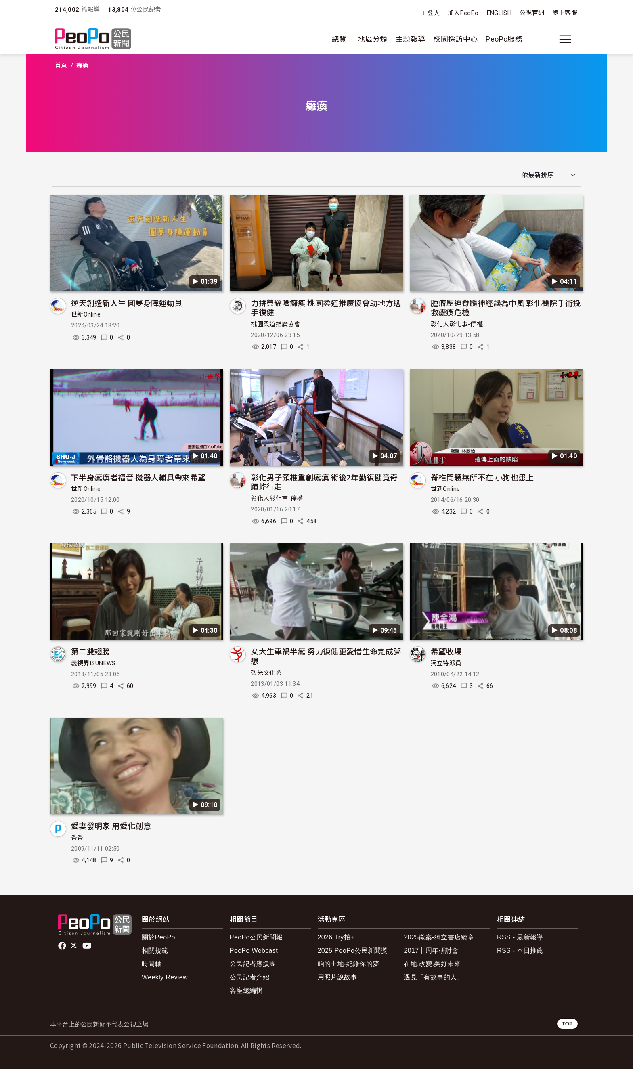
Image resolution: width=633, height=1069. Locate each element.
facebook (62, 946)
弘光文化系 (266, 673)
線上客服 (565, 13)
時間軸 (151, 963)
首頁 (61, 65)
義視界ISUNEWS (93, 663)
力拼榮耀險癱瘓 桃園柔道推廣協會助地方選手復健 (326, 307)
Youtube (87, 946)
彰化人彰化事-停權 (457, 324)
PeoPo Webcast (254, 950)
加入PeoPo (463, 13)
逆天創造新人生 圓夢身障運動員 (126, 302)
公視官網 (532, 13)
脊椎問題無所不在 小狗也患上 (482, 477)
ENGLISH (499, 13)
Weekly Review (165, 977)
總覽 (339, 39)
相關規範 (155, 950)
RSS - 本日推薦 (520, 950)
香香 (77, 837)
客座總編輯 (246, 990)
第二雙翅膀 (90, 651)
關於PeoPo (158, 937)
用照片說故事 (337, 977)
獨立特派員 (446, 663)
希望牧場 (446, 651)
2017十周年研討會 (431, 950)
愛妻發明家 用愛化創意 (111, 825)
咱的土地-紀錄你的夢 (348, 963)
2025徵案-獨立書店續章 (439, 937)
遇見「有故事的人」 (433, 977)
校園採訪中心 (455, 39)
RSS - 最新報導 (520, 937)
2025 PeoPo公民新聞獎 (353, 950)
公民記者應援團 (253, 963)
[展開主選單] (565, 39)
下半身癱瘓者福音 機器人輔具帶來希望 (138, 477)
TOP (567, 1024)
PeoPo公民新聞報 (256, 937)
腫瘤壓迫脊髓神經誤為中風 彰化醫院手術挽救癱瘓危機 (506, 307)
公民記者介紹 (249, 977)
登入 (433, 13)
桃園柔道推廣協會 (275, 324)
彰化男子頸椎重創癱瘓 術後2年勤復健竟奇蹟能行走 (324, 482)
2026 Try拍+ (336, 937)
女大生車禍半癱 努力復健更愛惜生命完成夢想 (326, 656)
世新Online (86, 314)
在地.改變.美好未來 (432, 963)
